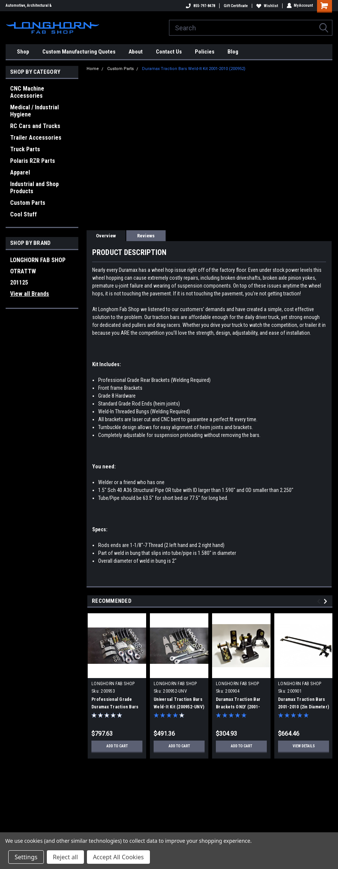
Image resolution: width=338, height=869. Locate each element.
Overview (106, 235)
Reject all (65, 857)
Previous (320, 601)
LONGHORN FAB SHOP (38, 260)
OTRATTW (23, 271)
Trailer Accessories (35, 137)
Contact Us (169, 51)
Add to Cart (117, 746)
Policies (204, 51)
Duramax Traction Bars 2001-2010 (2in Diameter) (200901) (303, 707)
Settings (26, 857)
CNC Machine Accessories (27, 92)
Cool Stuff (23, 214)
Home (93, 68)
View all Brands (29, 293)
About (136, 51)
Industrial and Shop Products (34, 187)
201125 (19, 282)
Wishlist (267, 5)
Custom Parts (27, 202)
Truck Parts (25, 149)
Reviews (146, 235)
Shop (23, 51)
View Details (304, 746)
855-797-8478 (200, 5)
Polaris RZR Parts (32, 160)
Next (326, 601)
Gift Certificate (235, 6)
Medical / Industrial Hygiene (34, 111)
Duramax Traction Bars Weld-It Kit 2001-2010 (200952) (193, 68)
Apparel (20, 172)
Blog (232, 51)
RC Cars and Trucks (35, 126)
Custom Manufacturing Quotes (78, 51)
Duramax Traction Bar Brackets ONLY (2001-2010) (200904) (238, 707)
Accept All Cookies (118, 857)
